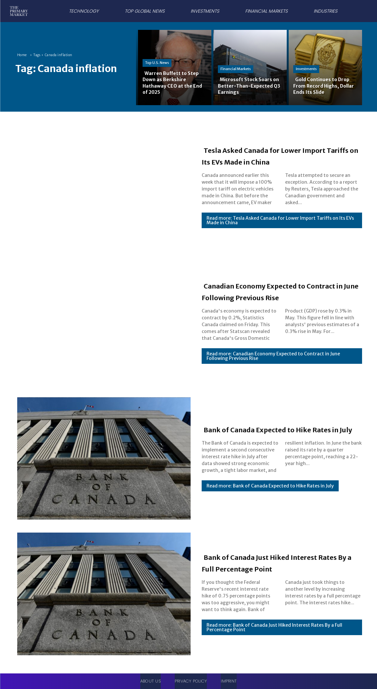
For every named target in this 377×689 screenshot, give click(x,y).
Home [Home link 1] (22, 55)
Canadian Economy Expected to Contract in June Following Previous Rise (276, 291)
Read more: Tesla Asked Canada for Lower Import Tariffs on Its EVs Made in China (280, 226)
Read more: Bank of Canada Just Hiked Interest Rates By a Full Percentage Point (274, 633)
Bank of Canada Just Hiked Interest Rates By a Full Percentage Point (265, 562)
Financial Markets (235, 69)
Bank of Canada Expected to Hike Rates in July (280, 429)
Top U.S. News (157, 62)
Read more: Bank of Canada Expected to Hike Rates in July (270, 492)
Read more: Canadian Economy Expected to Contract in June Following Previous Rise (273, 362)
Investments (306, 69)
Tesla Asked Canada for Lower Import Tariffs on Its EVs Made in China (278, 155)
